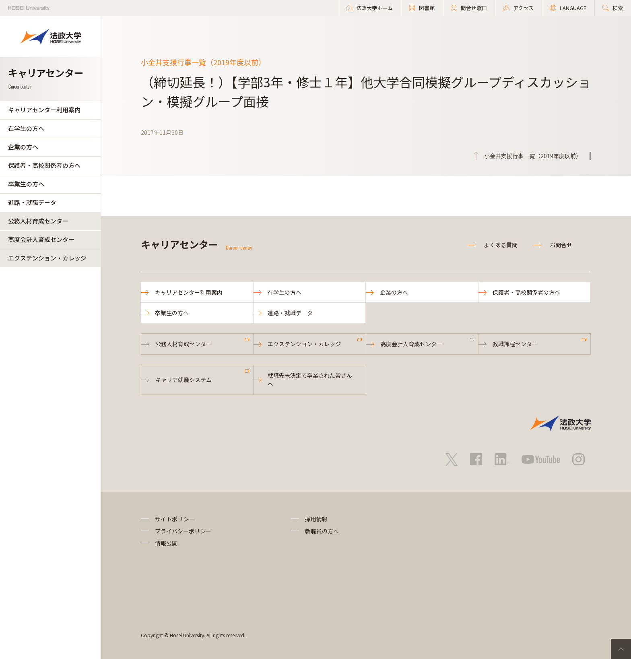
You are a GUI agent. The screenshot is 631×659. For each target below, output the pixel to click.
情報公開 (166, 543)
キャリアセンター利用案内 (44, 109)
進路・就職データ (32, 202)
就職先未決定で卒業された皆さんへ (310, 379)
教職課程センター (515, 344)
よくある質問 (501, 245)
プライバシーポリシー (183, 531)
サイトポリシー (174, 519)
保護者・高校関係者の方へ (44, 165)
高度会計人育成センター (41, 239)
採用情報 (316, 519)
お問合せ (561, 245)
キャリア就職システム (183, 380)
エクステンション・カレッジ (47, 258)
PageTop (621, 649)
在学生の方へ (26, 128)
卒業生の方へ (26, 184)
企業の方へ (23, 147)
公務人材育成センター (38, 221)
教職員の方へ (322, 531)
